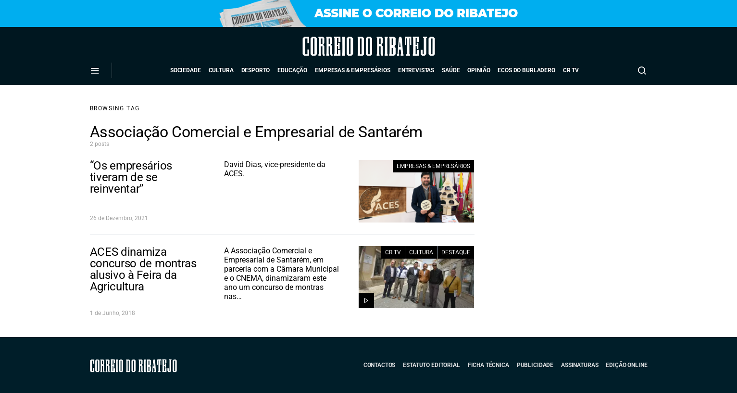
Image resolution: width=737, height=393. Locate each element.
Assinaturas (579, 365)
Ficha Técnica (488, 365)
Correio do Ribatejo (342, 46)
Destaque (455, 252)
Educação (292, 70)
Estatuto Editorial (431, 365)
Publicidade (535, 365)
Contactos (379, 365)
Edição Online (626, 365)
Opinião (478, 70)
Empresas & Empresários (352, 70)
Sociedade (185, 70)
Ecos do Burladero (526, 70)
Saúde (451, 70)
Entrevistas (416, 70)
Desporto (255, 70)
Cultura (221, 70)
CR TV (571, 70)
